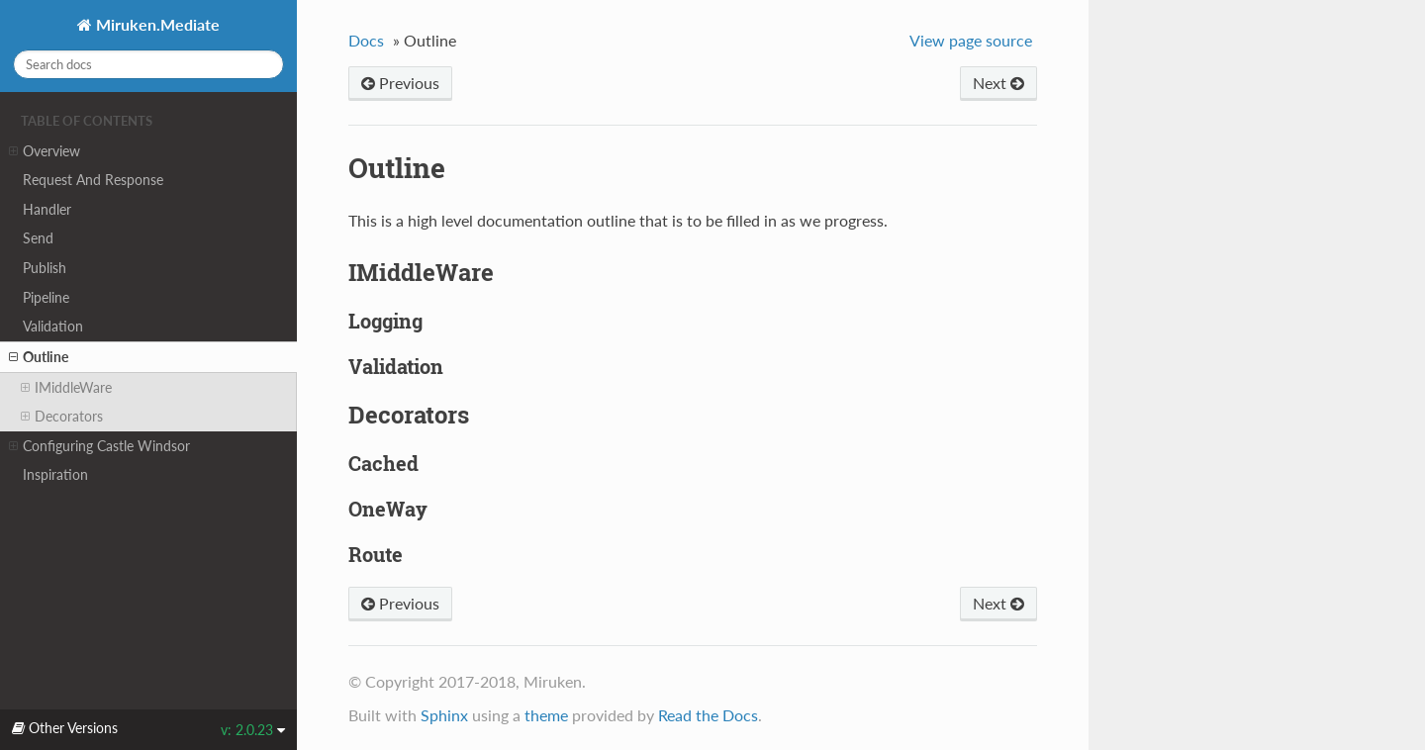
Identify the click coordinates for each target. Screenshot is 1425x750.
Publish (44, 267)
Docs (366, 40)
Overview (44, 151)
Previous (400, 82)
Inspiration (55, 474)
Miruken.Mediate (156, 24)
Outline (38, 357)
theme (546, 714)
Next (998, 82)
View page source (970, 40)
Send (38, 238)
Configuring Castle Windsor (99, 446)
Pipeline (46, 297)
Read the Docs (708, 714)
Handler (47, 209)
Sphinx (444, 714)
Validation (53, 326)
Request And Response (93, 179)
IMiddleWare (66, 388)
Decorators (62, 416)
